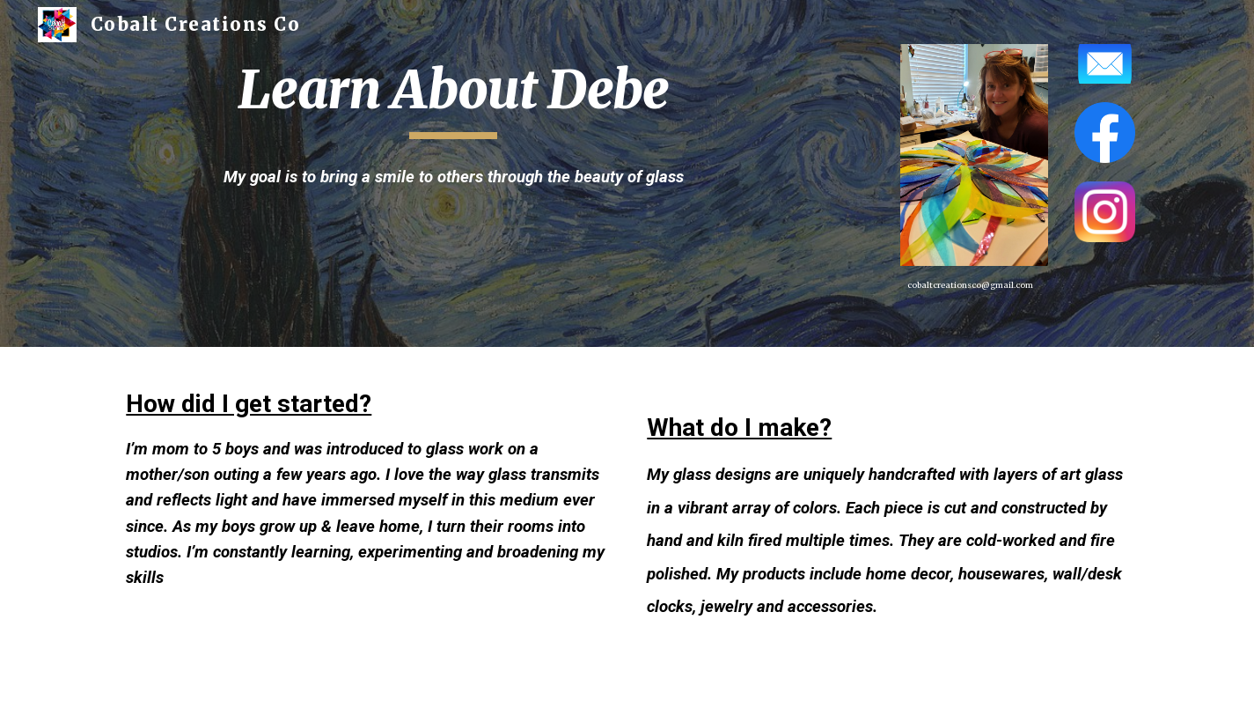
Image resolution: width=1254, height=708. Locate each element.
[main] (453, 97)
